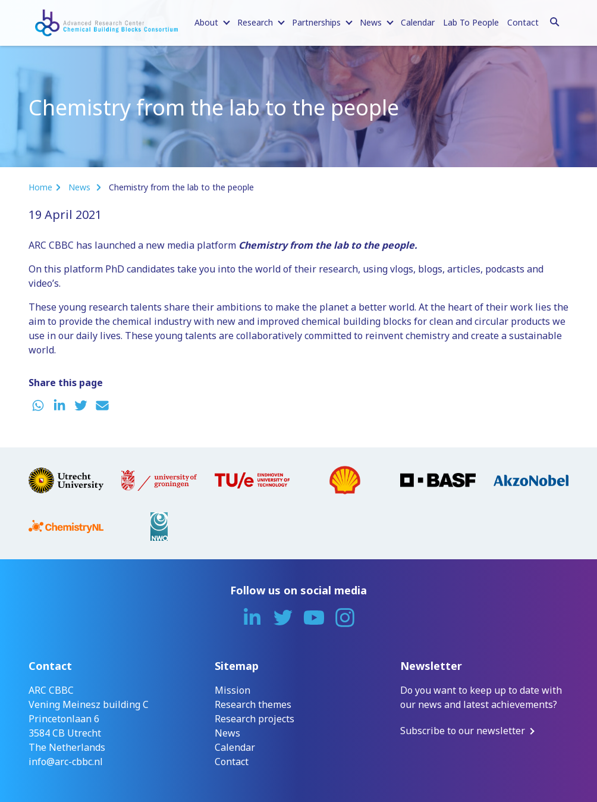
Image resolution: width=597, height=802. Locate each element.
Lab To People (471, 22)
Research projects (254, 718)
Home (40, 187)
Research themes (253, 704)
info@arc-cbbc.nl (66, 761)
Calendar (418, 22)
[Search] (555, 20)
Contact (523, 22)
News (80, 187)
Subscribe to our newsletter (462, 730)
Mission (232, 690)
